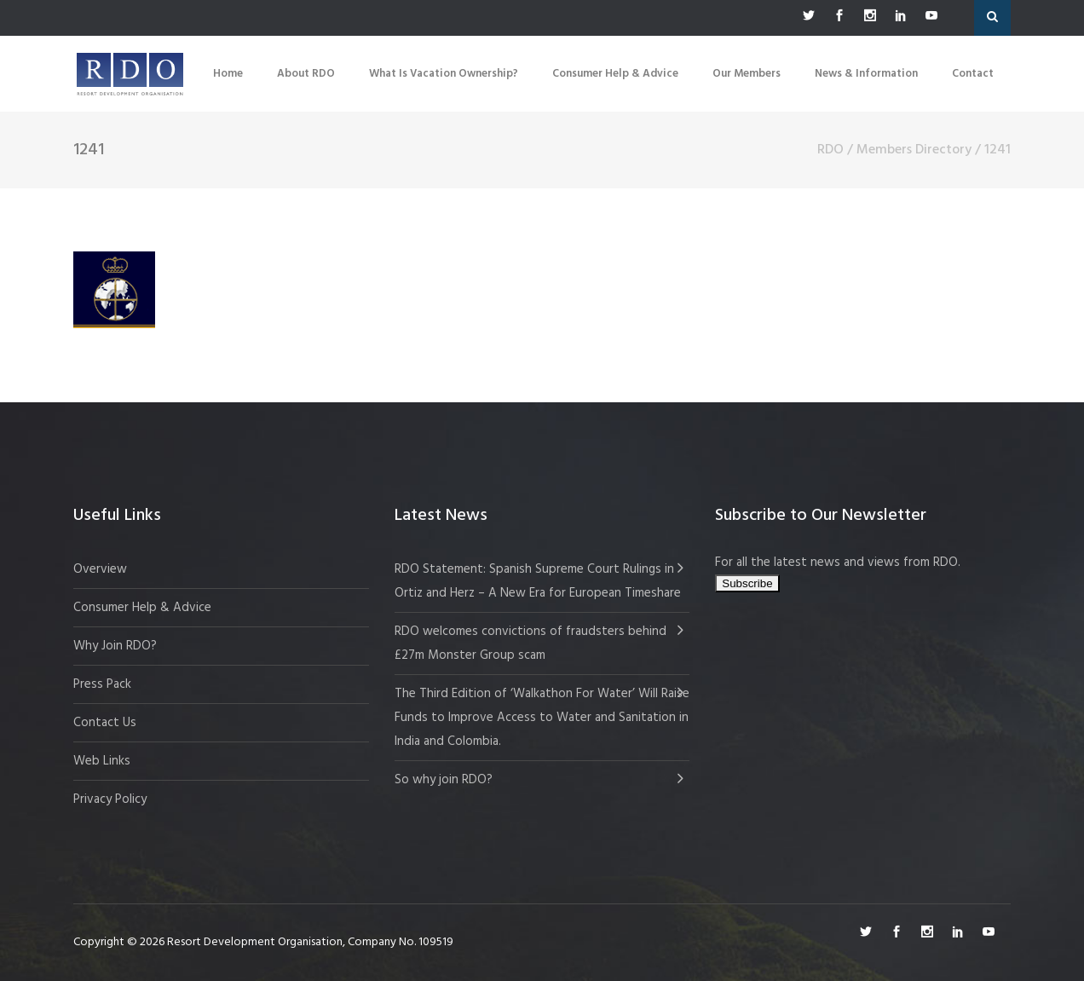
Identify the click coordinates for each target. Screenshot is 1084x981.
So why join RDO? (444, 780)
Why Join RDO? (115, 646)
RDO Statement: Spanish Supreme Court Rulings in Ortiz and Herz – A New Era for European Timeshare (538, 581)
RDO (830, 150)
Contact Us (104, 723)
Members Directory (914, 150)
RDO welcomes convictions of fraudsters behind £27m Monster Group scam (530, 643)
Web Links (101, 761)
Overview (100, 569)
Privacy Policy (110, 799)
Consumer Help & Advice (142, 607)
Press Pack (102, 684)
